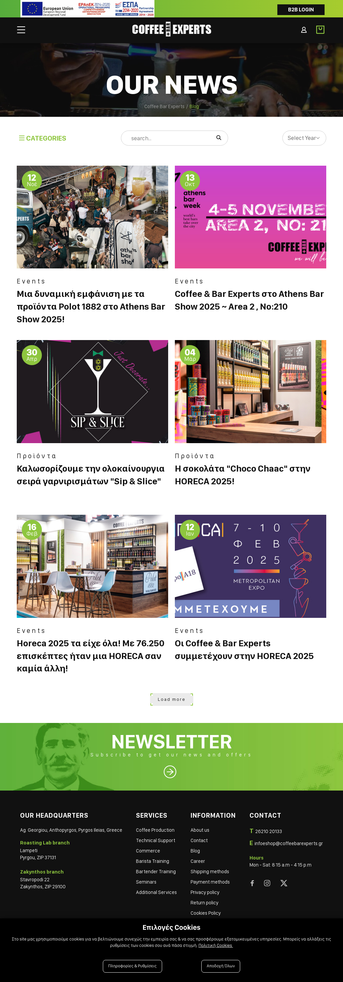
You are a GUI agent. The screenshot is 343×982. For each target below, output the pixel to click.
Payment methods (210, 882)
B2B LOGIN (301, 9)
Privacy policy (205, 892)
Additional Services (156, 892)
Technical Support (155, 840)
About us (200, 830)
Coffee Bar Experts (164, 106)
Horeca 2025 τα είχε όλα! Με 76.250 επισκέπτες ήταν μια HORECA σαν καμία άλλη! (90, 656)
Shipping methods (210, 872)
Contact (199, 840)
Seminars (146, 882)
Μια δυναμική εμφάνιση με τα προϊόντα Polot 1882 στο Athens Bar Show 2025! (91, 306)
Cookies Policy (206, 913)
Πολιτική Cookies (215, 945)
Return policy (204, 903)
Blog (195, 851)
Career (198, 861)
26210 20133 (268, 831)
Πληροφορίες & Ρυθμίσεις (132, 966)
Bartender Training (156, 872)
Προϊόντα (37, 456)
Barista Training (152, 861)
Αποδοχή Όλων (221, 966)
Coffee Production (155, 830)
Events (31, 281)
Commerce (148, 851)
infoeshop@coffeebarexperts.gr (289, 843)
